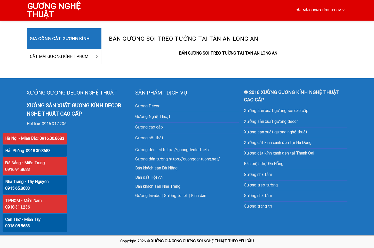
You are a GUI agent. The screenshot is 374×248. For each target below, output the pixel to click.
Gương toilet (176, 195)
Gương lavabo (148, 195)
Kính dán (198, 195)
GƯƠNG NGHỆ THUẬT (54, 10)
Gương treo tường (261, 185)
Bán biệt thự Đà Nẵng (264, 163)
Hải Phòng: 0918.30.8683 (28, 150)
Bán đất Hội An (149, 177)
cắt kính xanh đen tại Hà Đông (284, 142)
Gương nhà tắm (258, 174)
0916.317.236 (54, 123)
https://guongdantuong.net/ (194, 159)
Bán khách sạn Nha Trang (157, 186)
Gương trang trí (258, 206)
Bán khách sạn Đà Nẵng (156, 168)
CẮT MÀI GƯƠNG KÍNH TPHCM (320, 10)
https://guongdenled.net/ (186, 149)
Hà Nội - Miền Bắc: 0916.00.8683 (34, 138)
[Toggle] (96, 57)
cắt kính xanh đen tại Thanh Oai (285, 153)
